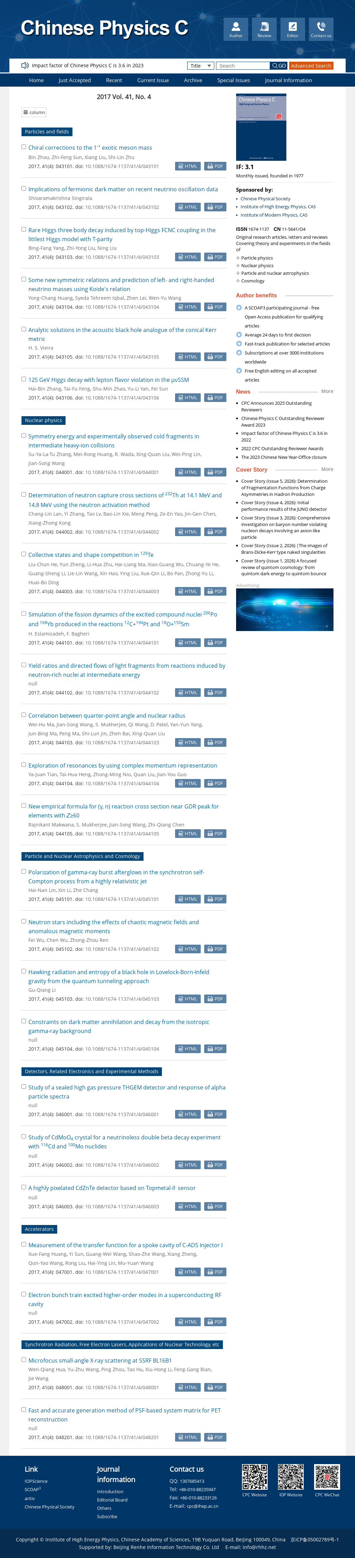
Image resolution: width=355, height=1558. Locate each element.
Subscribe (107, 1516)
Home (36, 80)
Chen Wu (57, 940)
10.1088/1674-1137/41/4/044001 (122, 472)
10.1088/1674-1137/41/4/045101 (122, 899)
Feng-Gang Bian (192, 1369)
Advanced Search (311, 65)
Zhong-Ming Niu (112, 774)
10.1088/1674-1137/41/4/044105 (122, 833)
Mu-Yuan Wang (136, 1263)
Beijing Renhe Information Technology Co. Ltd (166, 1547)
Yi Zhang (74, 513)
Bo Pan (175, 573)
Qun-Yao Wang (45, 1263)
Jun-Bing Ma (42, 733)
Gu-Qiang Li (42, 990)
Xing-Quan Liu (152, 454)
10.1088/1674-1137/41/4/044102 (122, 692)
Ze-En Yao (171, 513)
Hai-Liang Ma (130, 564)
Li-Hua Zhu (99, 564)
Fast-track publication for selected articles (287, 344)
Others (104, 1508)
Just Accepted (75, 80)
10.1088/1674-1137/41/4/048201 (122, 1437)
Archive (193, 80)
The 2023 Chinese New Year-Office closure (284, 457)
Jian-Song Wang (46, 463)
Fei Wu (36, 940)
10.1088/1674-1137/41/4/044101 (122, 642)
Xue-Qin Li (153, 573)
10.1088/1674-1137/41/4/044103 (122, 742)
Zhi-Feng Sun (67, 157)
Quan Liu (144, 774)
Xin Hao (109, 573)
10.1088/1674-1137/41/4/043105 (122, 356)
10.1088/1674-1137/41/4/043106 (122, 397)
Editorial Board (112, 1500)
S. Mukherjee (110, 724)
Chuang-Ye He (202, 564)
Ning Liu (107, 248)
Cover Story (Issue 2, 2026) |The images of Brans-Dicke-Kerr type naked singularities (284, 548)
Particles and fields (47, 131)
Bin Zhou (38, 157)
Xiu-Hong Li (158, 1369)
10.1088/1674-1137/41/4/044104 (122, 783)
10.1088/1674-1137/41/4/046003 (122, 1206)
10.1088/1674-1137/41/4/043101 (122, 166)
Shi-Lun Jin (94, 733)
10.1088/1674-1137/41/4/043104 (122, 307)
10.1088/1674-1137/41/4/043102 (122, 207)
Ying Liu (129, 573)
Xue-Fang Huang (47, 1254)
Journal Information (288, 80)
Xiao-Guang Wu (165, 564)
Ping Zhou (112, 1369)
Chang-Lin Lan (45, 513)
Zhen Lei (136, 298)
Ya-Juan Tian (42, 774)
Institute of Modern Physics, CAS (274, 215)
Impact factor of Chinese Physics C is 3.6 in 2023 (88, 65)
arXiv (30, 1498)
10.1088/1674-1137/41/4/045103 (122, 999)
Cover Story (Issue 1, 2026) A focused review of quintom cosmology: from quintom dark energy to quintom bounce (283, 567)
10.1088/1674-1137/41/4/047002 (122, 1322)
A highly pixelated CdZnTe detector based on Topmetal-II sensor (112, 1188)
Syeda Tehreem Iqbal (99, 298)
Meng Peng (144, 513)
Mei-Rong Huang (92, 454)
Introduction (110, 1491)
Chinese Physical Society (266, 198)
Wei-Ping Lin (186, 454)
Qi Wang (138, 724)
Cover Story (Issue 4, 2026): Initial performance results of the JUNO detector (284, 505)
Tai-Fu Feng (77, 388)
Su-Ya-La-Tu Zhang (49, 454)
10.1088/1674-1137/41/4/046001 (122, 1114)
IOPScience (36, 1481)
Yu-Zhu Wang (83, 1369)
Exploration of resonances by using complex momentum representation (122, 765)
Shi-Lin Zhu (121, 157)
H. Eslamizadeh (46, 633)
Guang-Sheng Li (46, 573)
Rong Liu (75, 1263)
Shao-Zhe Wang (147, 1254)
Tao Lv (94, 513)
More (327, 391)
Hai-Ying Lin (101, 1263)
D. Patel (159, 724)
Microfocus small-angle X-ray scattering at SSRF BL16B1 (100, 1360)
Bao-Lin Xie (116, 513)
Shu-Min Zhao (109, 388)
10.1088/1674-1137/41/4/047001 (122, 1272)
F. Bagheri (78, 633)
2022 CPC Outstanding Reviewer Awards (282, 448)
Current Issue (153, 80)
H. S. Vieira (40, 347)
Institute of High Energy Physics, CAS (278, 206)
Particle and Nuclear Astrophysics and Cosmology (82, 856)
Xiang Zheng (181, 1254)
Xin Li (64, 890)
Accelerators (39, 1229)
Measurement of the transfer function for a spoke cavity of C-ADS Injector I (125, 1245)
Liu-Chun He (42, 564)
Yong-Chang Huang (50, 298)
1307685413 (192, 1481)
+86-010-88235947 (197, 1489)
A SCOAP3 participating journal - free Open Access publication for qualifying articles (284, 317)
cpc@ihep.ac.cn (202, 1506)
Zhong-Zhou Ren (89, 940)
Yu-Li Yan (138, 388)
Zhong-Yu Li (199, 573)
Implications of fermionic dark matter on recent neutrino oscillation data (123, 189)
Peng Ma (69, 733)
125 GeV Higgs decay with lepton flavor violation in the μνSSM (108, 380)
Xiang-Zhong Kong (49, 522)
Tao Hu (135, 1369)
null (32, 683)
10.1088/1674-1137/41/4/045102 (122, 949)
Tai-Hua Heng (75, 774)
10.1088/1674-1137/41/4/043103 (122, 257)
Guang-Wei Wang (106, 1254)
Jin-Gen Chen (200, 513)
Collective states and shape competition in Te (91, 555)
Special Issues (233, 80)
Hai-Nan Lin (42, 890)
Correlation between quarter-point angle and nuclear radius (106, 715)
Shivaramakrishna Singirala (60, 198)
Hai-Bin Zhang (44, 388)
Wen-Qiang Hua (46, 1369)
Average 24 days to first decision (278, 335)
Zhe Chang (85, 890)
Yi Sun (76, 1254)
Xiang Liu (95, 157)
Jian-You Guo (172, 774)
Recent (114, 80)
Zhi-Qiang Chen (166, 824)
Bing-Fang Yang (46, 248)
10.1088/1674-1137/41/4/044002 (122, 531)
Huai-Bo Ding (43, 582)
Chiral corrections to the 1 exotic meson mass (90, 147)
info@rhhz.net (259, 1547)
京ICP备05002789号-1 (315, 1539)
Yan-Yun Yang (186, 724)
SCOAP (33, 1489)
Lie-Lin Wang (82, 573)
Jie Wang (38, 1378)
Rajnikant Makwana (51, 824)
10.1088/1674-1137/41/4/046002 (122, 1165)
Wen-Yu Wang (165, 298)
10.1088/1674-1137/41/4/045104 (122, 1048)
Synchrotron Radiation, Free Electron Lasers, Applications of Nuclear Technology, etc (122, 1344)
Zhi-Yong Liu (81, 248)
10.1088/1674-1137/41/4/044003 (122, 591)
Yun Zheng (72, 564)
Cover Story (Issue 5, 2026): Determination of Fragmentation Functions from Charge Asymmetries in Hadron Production (284, 487)
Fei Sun (159, 388)
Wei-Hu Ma (41, 724)
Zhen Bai (119, 733)
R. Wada (124, 454)
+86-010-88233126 (198, 1498)
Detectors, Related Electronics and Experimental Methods (91, 1071)
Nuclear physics (43, 420)
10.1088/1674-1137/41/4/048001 (122, 1387)
